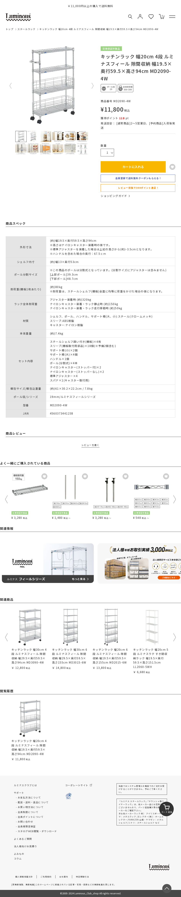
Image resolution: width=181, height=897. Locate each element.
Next (93, 86)
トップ (9, 29)
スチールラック (26, 29)
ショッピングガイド (115, 196)
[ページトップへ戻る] (166, 888)
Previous (11, 86)
